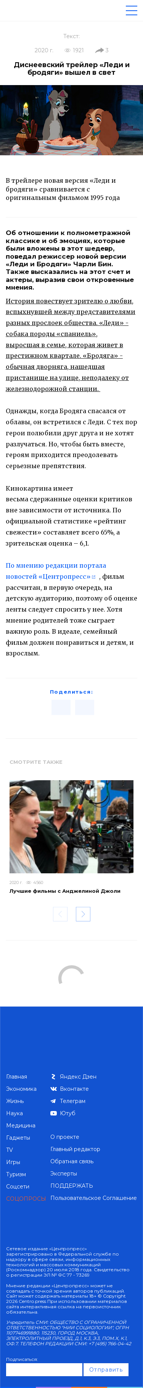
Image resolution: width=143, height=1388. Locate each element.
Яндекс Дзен (78, 1076)
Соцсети (17, 1186)
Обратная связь (71, 1161)
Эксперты (63, 1173)
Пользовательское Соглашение (93, 1198)
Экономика (21, 1088)
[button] (83, 914)
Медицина (20, 1125)
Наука (14, 1113)
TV (9, 1149)
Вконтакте (74, 1088)
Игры (13, 1162)
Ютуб (68, 1113)
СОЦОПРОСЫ (26, 1198)
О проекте (64, 1137)
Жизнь (15, 1101)
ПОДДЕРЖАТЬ (71, 1185)
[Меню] (131, 10)
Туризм (16, 1174)
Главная (16, 1076)
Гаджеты (18, 1137)
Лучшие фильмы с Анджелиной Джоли (65, 891)
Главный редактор (75, 1149)
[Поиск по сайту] (108, 10)
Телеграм (72, 1101)
